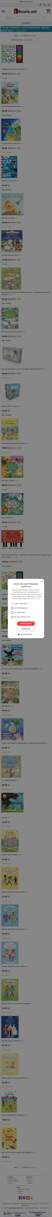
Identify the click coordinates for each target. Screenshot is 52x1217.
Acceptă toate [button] (26, 624)
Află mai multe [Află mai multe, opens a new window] (35, 599)
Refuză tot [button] (26, 629)
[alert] (26, 608)
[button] (26, 634)
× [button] (42, 581)
